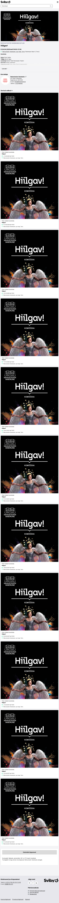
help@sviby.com (9, 884)
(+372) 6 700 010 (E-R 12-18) (13, 882)
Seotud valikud (6, 90)
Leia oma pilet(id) (33, 892)
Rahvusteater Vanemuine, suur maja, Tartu (13, 51)
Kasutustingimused (6, 899)
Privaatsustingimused (17, 899)
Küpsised (27, 899)
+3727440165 (19, 83)
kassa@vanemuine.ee (20, 81)
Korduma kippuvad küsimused (36, 890)
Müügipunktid (32, 894)
